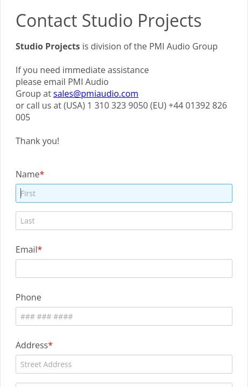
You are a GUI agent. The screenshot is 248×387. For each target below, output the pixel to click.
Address (32, 344)
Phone (28, 297)
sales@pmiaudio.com (95, 93)
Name (28, 174)
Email (27, 249)
